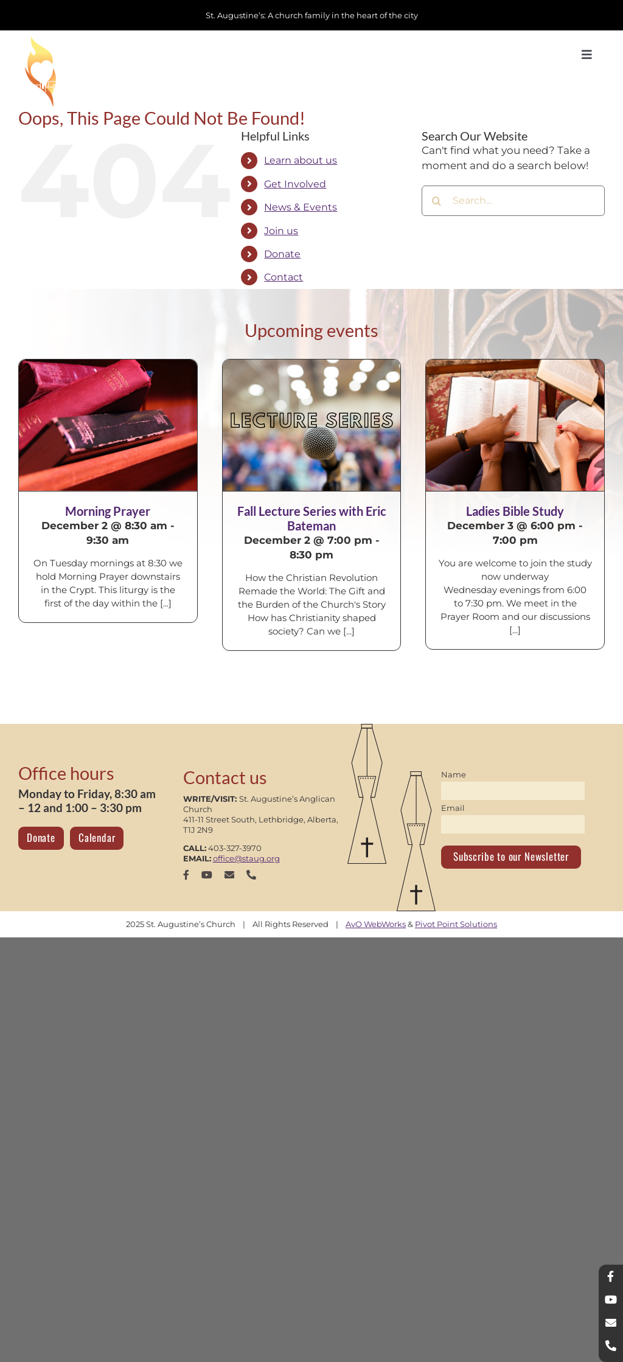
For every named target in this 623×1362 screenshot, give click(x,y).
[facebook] (186, 875)
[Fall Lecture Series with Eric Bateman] (312, 425)
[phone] (251, 875)
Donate (282, 254)
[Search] (437, 201)
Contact (283, 277)
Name (453, 774)
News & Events (300, 207)
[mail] (229, 875)
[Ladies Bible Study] (515, 425)
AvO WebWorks (376, 924)
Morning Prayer (107, 511)
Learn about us (300, 160)
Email (453, 808)
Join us (281, 231)
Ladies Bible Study (515, 511)
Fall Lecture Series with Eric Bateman (311, 518)
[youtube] (206, 875)
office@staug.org (246, 858)
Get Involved (295, 184)
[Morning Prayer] (108, 425)
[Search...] (513, 201)
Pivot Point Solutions (456, 924)
